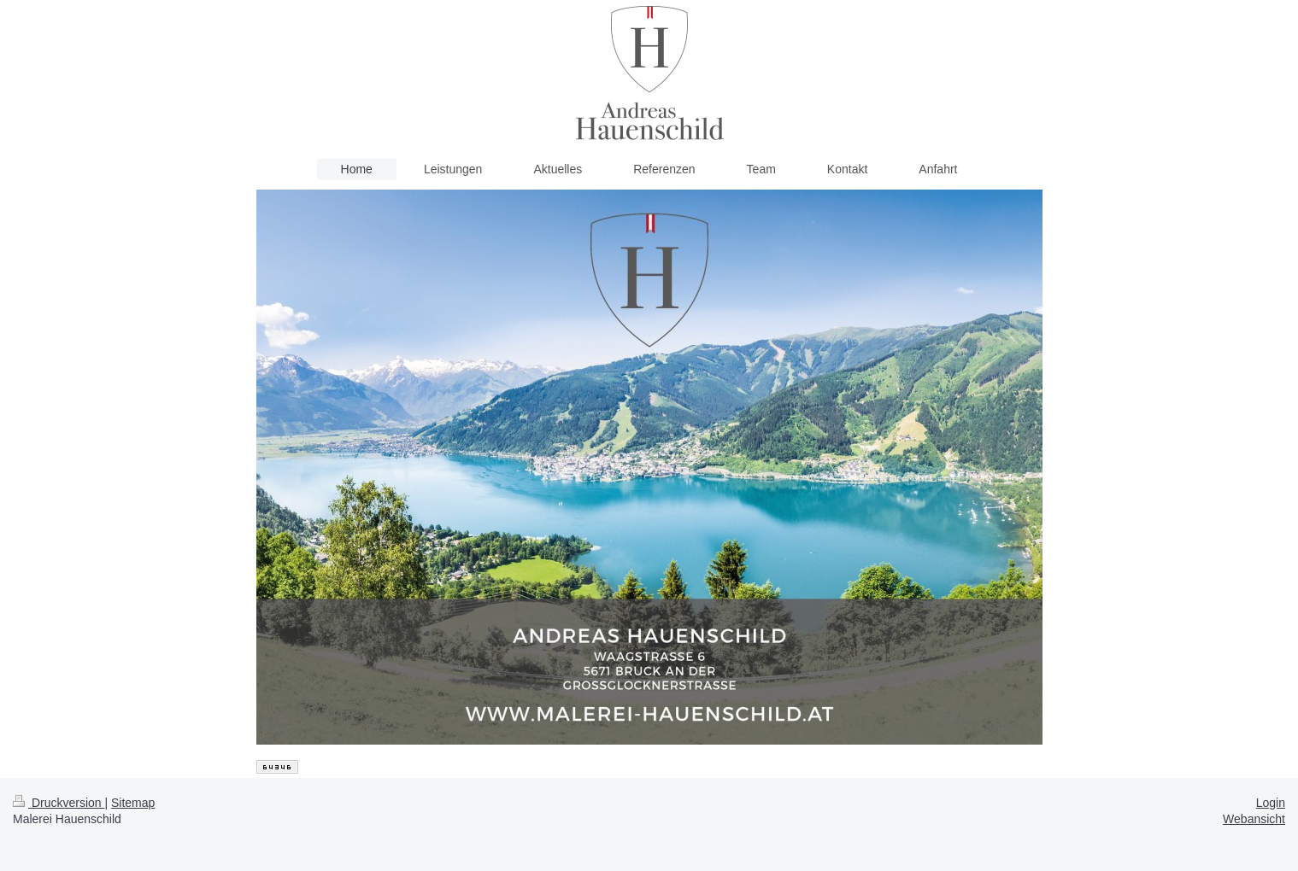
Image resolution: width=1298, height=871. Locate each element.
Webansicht (1254, 819)
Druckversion (58, 803)
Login (1270, 803)
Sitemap (133, 803)
